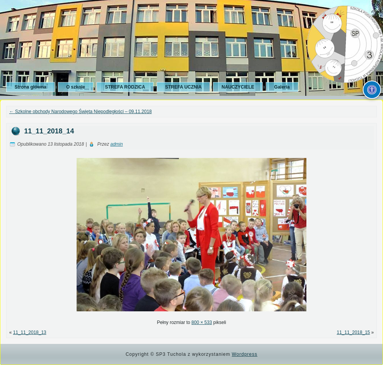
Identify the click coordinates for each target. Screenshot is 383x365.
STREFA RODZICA (125, 87)
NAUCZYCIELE (237, 87)
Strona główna (30, 87)
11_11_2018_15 (353, 332)
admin (116, 144)
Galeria (282, 87)
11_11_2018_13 (29, 332)
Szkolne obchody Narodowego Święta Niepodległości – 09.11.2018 (80, 111)
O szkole (75, 87)
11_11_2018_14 (49, 131)
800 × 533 (202, 322)
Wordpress (244, 354)
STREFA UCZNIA (183, 87)
